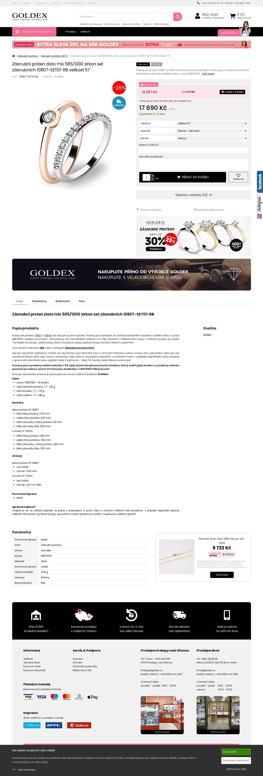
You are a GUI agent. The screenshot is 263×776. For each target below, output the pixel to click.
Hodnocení (64, 301)
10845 (48, 335)
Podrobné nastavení (236, 760)
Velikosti (85, 31)
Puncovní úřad (31, 666)
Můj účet (210, 14)
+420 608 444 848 (226, 674)
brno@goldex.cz (206, 670)
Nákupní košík (244, 18)
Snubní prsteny (112, 24)
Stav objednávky (72, 3)
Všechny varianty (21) (193, 195)
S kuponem (215, 553)
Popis (20, 301)
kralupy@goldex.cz (152, 670)
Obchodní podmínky (85, 666)
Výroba (54, 3)
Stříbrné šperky (161, 24)
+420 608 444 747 (208, 3)
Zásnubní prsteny (131, 24)
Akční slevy (232, 32)
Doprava (40, 3)
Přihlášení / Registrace (213, 18)
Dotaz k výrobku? (149, 209)
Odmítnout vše (236, 769)
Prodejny (71, 31)
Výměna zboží (31, 662)
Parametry (40, 301)
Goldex (58, 76)
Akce (14, 3)
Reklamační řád (82, 670)
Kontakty (91, 3)
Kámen (145, 138)
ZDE (42, 347)
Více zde (222, 575)
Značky (26, 3)
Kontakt (77, 662)
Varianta (146, 123)
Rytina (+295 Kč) (149, 145)
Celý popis (208, 73)
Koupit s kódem (232, 92)
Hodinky (147, 24)
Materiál (145, 131)
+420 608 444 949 (171, 674)
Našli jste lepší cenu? (209, 209)
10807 (38, 335)
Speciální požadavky (151, 156)
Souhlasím (230, 752)
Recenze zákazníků (34, 670)
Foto (84, 301)
